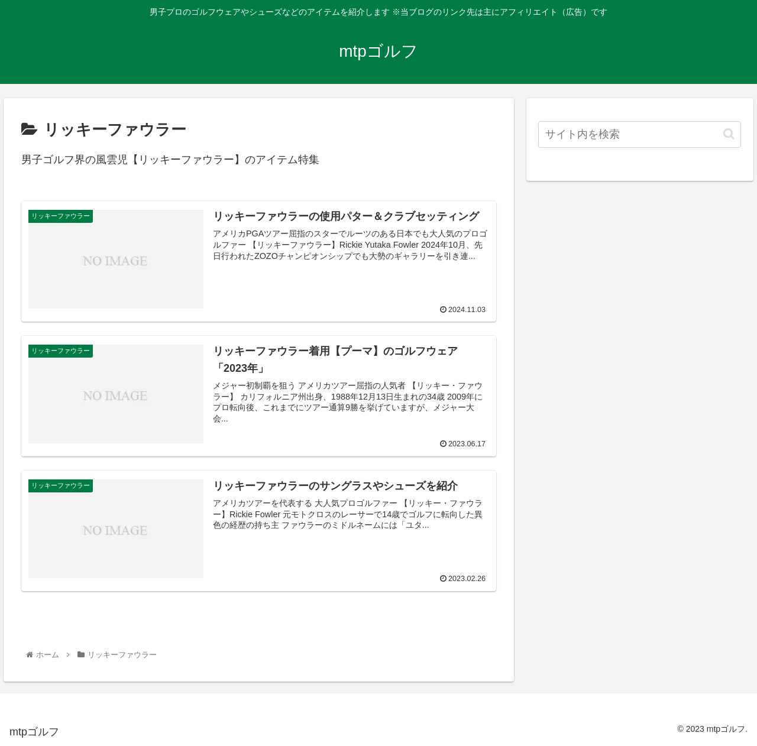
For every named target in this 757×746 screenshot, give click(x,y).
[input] (640, 134)
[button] (729, 134)
